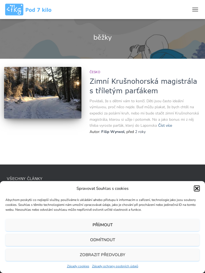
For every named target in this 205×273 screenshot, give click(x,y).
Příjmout (103, 225)
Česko (95, 72)
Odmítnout (102, 240)
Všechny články (24, 178)
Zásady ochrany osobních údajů (115, 266)
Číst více (165, 125)
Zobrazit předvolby (102, 255)
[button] (197, 188)
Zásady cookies (78, 266)
